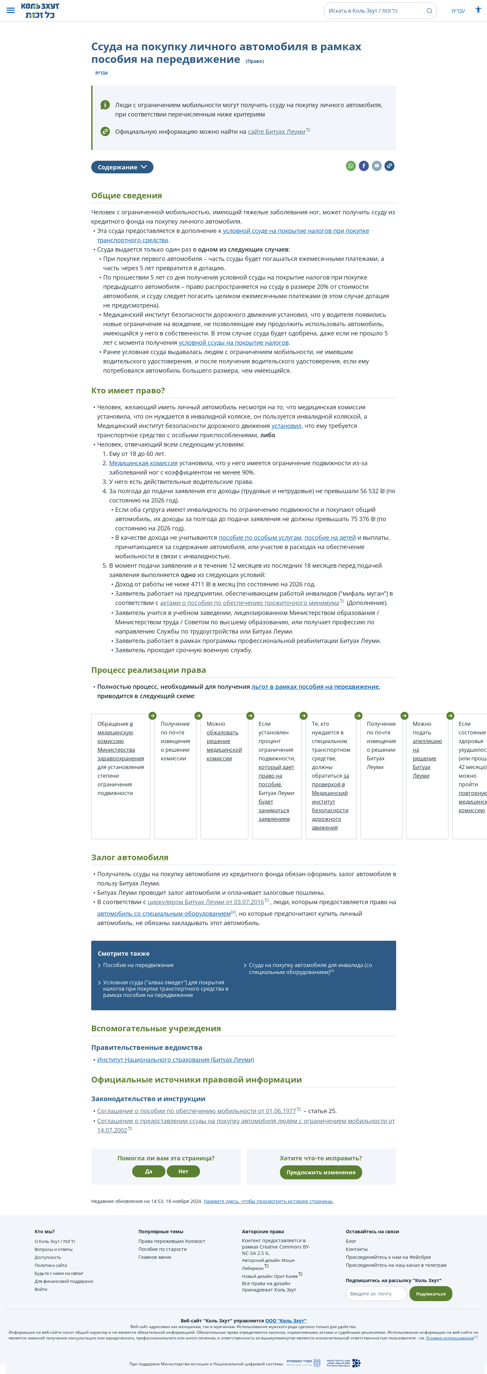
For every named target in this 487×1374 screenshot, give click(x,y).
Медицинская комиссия (143, 463)
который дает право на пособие (267, 775)
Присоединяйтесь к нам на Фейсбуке (386, 1261)
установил (286, 426)
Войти (42, 1292)
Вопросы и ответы (56, 1253)
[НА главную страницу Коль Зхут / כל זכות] (45, 10)
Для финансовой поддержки (67, 1284)
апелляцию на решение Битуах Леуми (417, 758)
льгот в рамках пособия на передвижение (315, 686)
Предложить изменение (321, 1176)
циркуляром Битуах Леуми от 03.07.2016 (206, 905)
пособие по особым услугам (260, 537)
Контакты (355, 1253)
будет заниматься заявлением (265, 810)
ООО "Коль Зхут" (286, 1324)
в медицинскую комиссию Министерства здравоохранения (121, 741)
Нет (183, 1175)
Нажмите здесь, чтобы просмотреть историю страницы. (269, 1205)
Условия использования (450, 1341)
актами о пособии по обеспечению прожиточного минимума (249, 603)
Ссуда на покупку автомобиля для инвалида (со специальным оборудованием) (310, 972)
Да (148, 1175)
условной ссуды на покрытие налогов (234, 342)
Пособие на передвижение (138, 968)
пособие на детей (330, 537)
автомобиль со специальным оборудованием (164, 917)
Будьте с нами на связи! (62, 1277)
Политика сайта (53, 1269)
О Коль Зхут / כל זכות (57, 1245)
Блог (349, 1245)
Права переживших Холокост (171, 1245)
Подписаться (430, 1297)
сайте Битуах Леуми (276, 131)
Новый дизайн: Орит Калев (272, 1279)
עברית (458, 10)
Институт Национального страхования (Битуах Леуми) (175, 1063)
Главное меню (154, 1261)
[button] (10, 11)
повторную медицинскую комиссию (467, 801)
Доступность (49, 1261)
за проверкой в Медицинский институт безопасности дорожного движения (321, 801)
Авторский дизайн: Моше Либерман (270, 1268)
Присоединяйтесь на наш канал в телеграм (394, 1269)
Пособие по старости (162, 1253)
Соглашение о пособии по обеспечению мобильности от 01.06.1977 (196, 1114)
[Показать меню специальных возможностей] (478, 11)
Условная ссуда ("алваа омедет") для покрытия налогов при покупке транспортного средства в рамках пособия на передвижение (165, 992)
